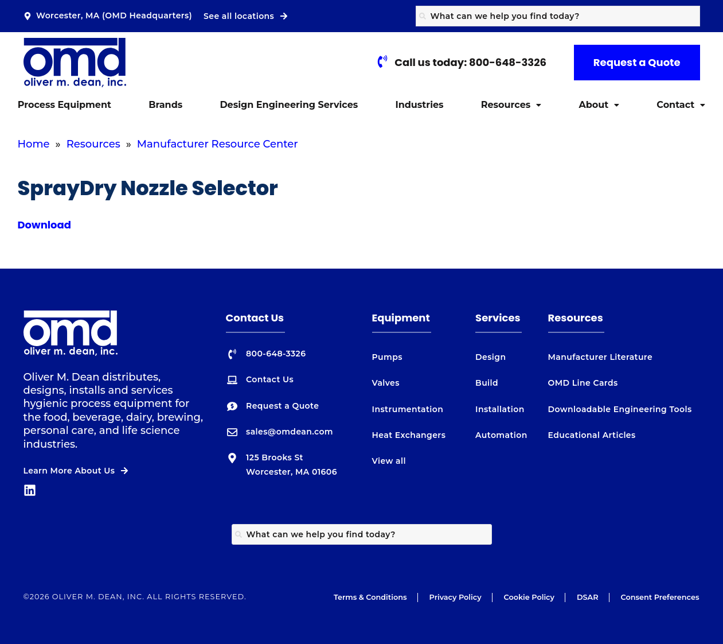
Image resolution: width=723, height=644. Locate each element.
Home (34, 144)
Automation (501, 435)
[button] (511, 105)
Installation (500, 409)
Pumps (387, 357)
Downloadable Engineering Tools (620, 409)
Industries (419, 104)
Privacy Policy (455, 597)
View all (389, 461)
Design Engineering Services (289, 104)
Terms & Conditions (370, 597)
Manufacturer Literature (600, 357)
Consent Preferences (660, 597)
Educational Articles (592, 435)
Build (486, 383)
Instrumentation (408, 409)
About (599, 104)
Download (45, 225)
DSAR (588, 597)
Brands (165, 104)
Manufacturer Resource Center (217, 144)
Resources (511, 104)
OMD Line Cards (583, 383)
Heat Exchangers (409, 435)
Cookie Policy (529, 597)
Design (490, 357)
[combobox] (558, 16)
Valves (386, 383)
